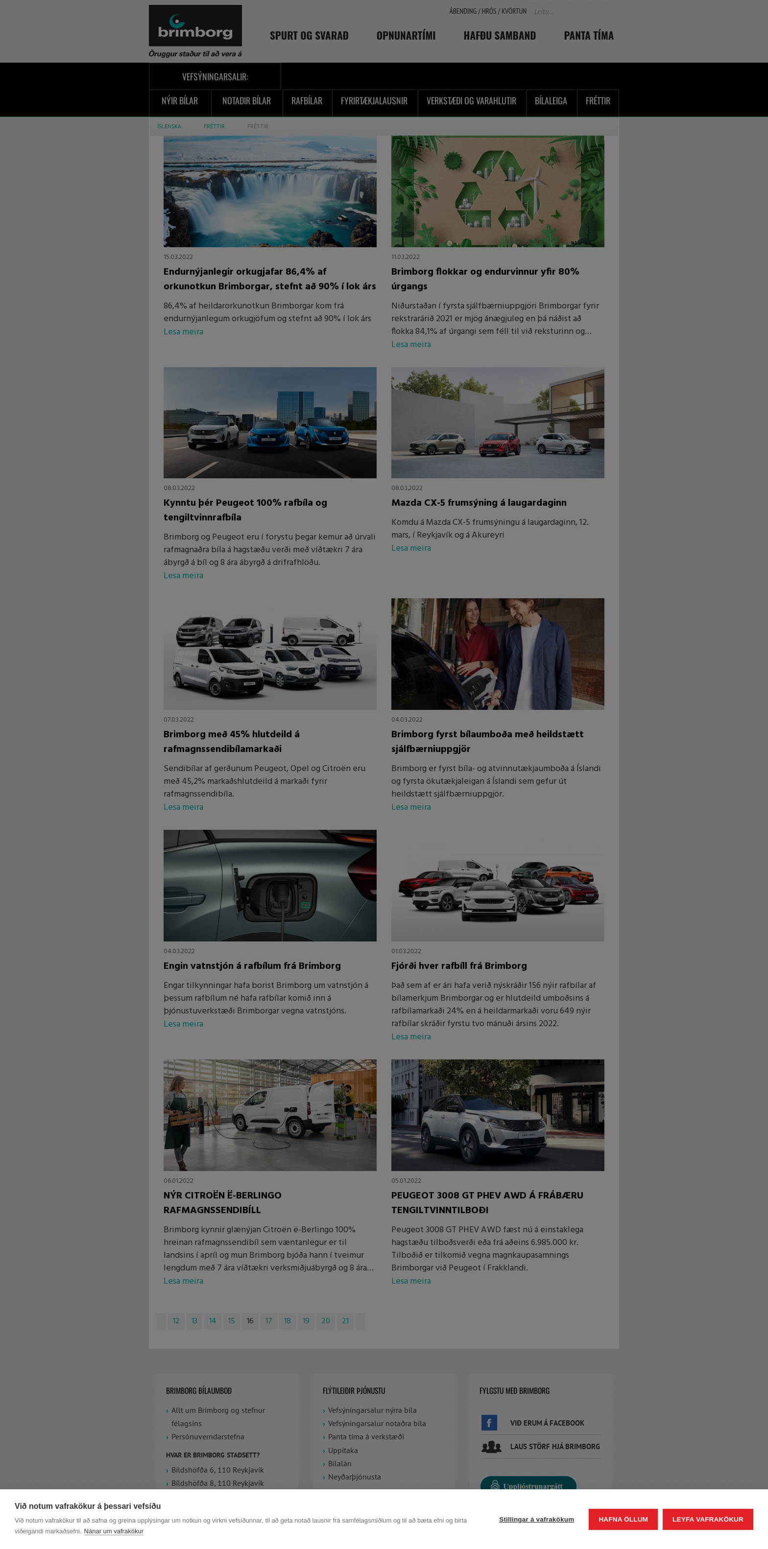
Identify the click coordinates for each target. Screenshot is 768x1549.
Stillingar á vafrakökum (536, 1519)
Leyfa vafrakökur (708, 1519)
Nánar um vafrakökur (114, 1531)
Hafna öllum (623, 1519)
